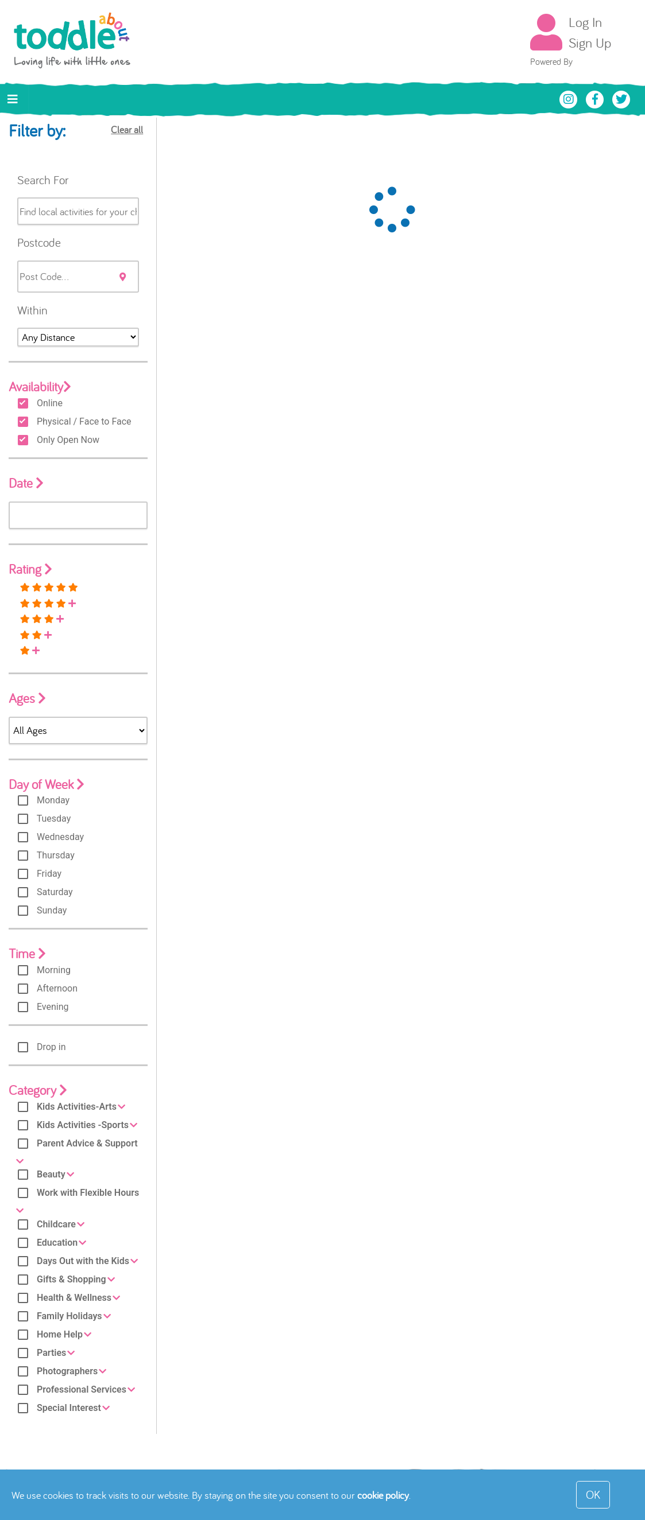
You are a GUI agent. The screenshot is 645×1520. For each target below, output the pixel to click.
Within (32, 309)
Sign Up (590, 42)
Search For (42, 179)
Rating (30, 569)
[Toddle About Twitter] (621, 98)
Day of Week (46, 784)
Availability (40, 386)
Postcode (39, 242)
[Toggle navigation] (12, 99)
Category (38, 1090)
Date (26, 483)
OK (593, 1494)
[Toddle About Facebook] (596, 98)
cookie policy (383, 1495)
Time (27, 953)
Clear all (127, 129)
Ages (27, 698)
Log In (585, 21)
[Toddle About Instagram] (570, 98)
